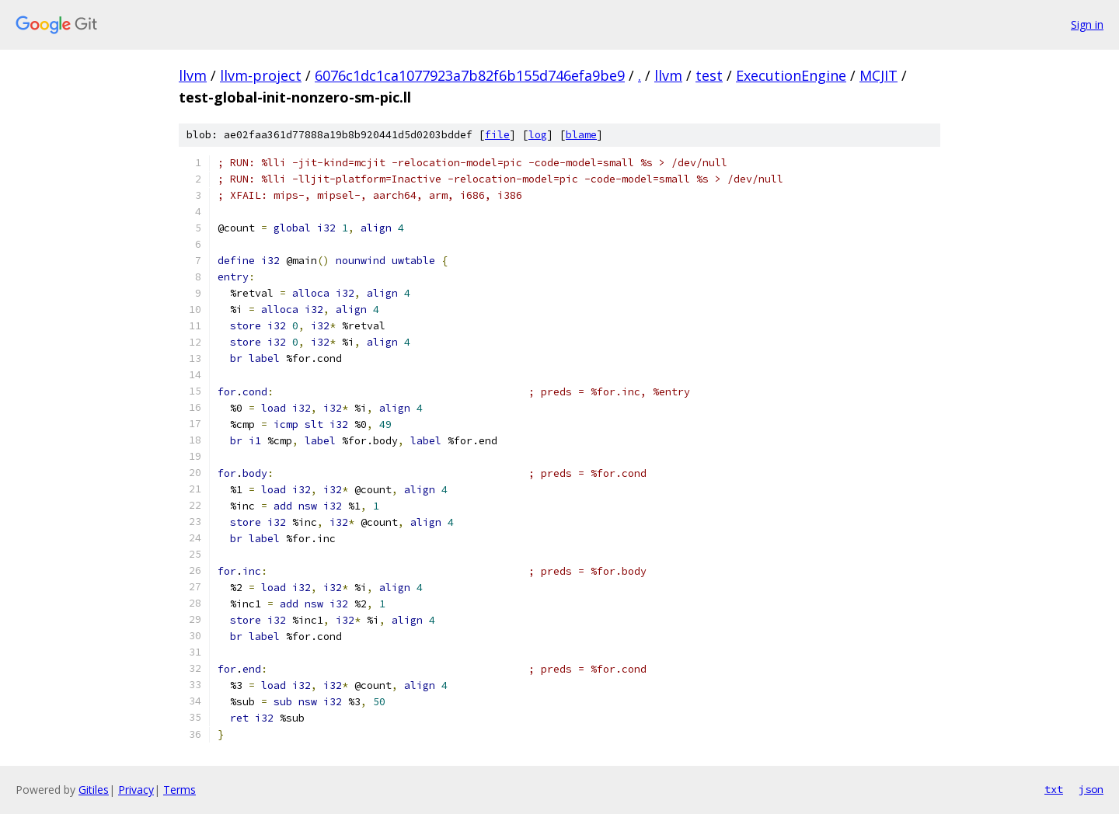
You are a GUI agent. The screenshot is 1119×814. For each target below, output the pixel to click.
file (497, 134)
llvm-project (261, 75)
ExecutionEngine (791, 75)
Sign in (1087, 24)
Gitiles (93, 789)
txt (1053, 789)
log (537, 134)
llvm (193, 75)
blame (581, 134)
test (709, 75)
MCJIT (878, 75)
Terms (179, 789)
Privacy (136, 789)
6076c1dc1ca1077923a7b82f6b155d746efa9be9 (470, 75)
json (1091, 789)
